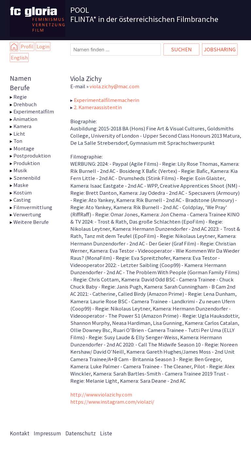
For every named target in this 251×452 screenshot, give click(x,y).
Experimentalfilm (33, 111)
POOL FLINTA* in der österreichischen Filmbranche (144, 14)
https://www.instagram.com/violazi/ (112, 401)
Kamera (22, 126)
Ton (17, 140)
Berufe (20, 87)
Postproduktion (32, 155)
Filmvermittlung (32, 207)
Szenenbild (26, 177)
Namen (20, 78)
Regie (20, 96)
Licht (19, 133)
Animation (25, 118)
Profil (27, 46)
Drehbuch (25, 104)
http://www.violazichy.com (101, 394)
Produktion (26, 162)
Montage (23, 148)
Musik (20, 170)
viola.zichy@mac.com (114, 86)
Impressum (47, 433)
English (19, 57)
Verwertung (27, 214)
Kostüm (22, 192)
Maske (20, 184)
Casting (22, 199)
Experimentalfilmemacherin (106, 99)
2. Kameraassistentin (98, 107)
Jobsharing (220, 49)
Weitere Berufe (31, 221)
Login (43, 46)
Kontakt (19, 433)
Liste (106, 433)
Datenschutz (80, 433)
